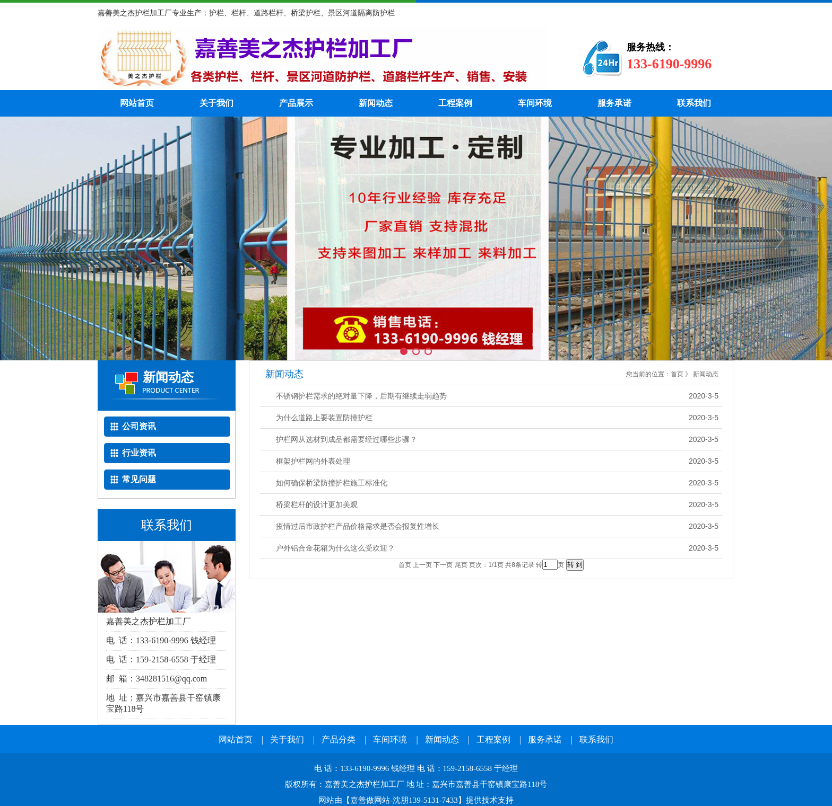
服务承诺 (614, 103)
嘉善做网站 (370, 800)
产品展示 (296, 103)
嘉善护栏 (323, 58)
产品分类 (339, 739)
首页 (677, 374)
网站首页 (137, 103)
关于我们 (216, 103)
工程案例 (455, 103)
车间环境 (535, 103)
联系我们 (694, 103)
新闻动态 (376, 103)
